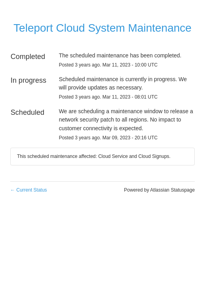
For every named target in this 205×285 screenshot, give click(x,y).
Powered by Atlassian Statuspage (159, 190)
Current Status (28, 190)
